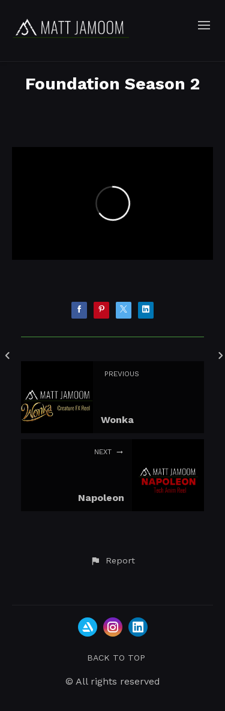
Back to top (116, 657)
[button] (112, 561)
